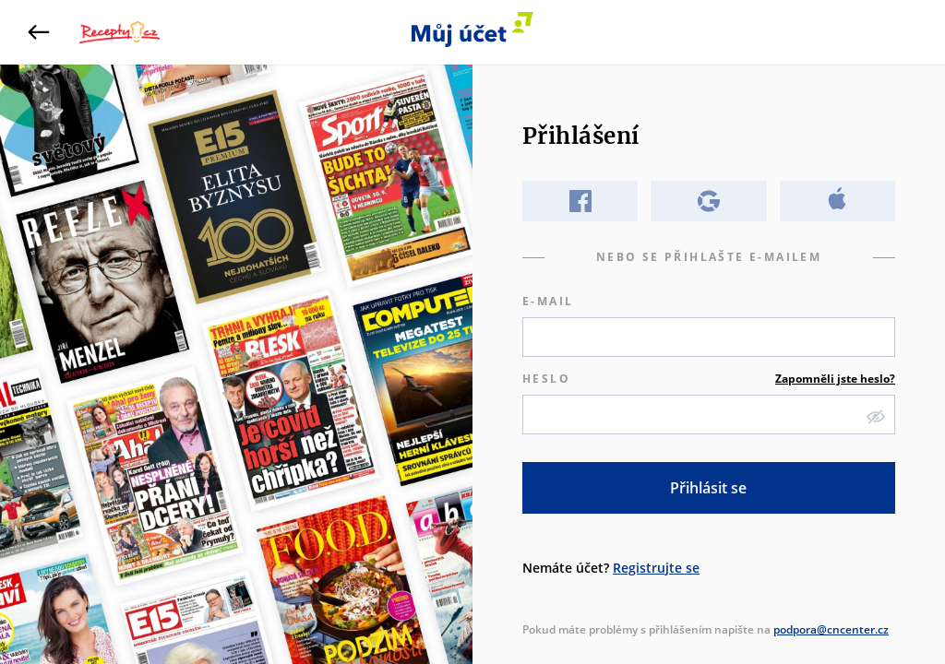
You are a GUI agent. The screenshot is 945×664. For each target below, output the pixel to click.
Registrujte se (656, 567)
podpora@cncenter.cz (831, 629)
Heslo (708, 379)
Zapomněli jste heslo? (835, 378)
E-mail (547, 301)
